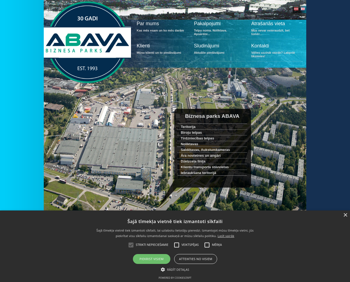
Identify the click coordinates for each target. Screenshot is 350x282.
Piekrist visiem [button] (151, 259)
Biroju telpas (191, 132)
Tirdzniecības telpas (197, 138)
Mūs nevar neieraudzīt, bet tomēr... (275, 29)
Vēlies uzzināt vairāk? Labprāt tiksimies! (275, 51)
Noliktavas (189, 144)
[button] (175, 269)
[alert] (175, 246)
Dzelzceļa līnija (193, 161)
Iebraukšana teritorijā (198, 173)
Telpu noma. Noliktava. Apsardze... (218, 29)
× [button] (345, 215)
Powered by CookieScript (175, 278)
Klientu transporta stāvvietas (205, 167)
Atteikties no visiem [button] (195, 259)
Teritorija (188, 127)
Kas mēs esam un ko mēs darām (161, 29)
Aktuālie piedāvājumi (218, 51)
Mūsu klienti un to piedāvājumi (161, 51)
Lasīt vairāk (226, 236)
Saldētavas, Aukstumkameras (205, 150)
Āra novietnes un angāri (201, 155)
